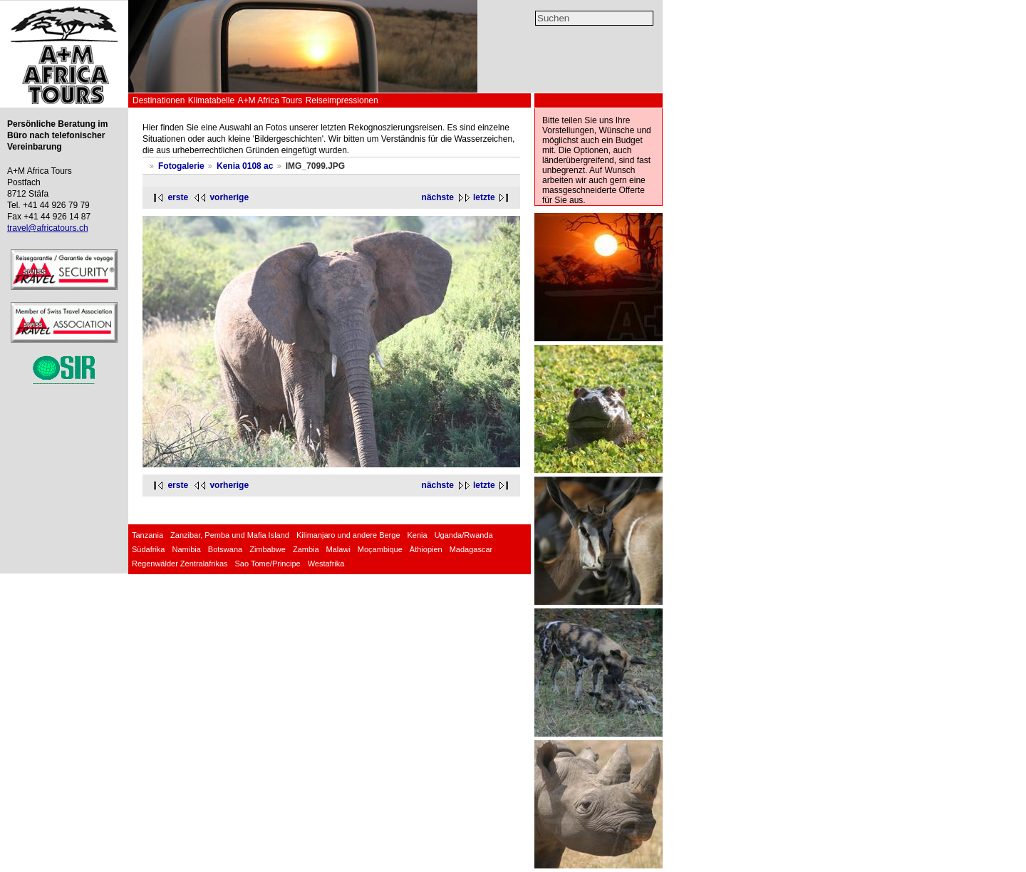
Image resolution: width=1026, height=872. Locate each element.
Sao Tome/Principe (268, 563)
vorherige (229, 197)
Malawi (338, 549)
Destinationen (159, 100)
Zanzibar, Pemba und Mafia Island (229, 535)
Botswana (225, 549)
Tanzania (147, 535)
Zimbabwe (267, 549)
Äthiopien (426, 549)
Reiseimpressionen (342, 100)
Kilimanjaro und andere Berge (348, 535)
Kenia (418, 535)
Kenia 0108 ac (245, 166)
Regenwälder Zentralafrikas (180, 563)
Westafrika (326, 563)
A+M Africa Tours (269, 100)
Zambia (306, 549)
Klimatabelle (211, 100)
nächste (438, 197)
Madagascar (471, 549)
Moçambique (380, 549)
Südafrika (148, 549)
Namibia (186, 549)
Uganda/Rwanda (464, 535)
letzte (484, 197)
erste (177, 197)
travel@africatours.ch (47, 228)
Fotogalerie (181, 166)
